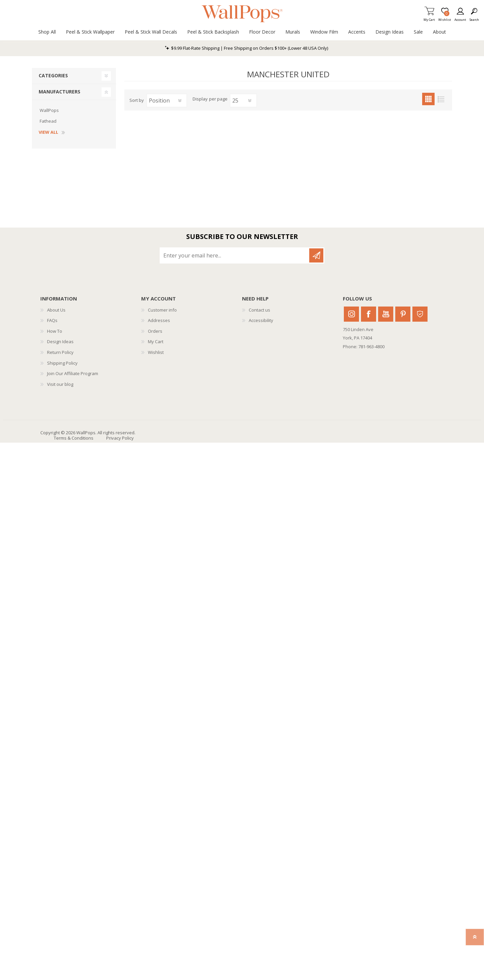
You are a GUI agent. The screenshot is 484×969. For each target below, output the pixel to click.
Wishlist (156, 352)
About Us (56, 310)
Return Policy (60, 352)
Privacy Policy (120, 438)
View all (48, 132)
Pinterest (402, 314)
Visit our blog (60, 384)
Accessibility (261, 320)
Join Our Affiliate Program (72, 373)
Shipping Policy (62, 363)
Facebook (368, 314)
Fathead (48, 121)
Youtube (385, 314)
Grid (428, 99)
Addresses (159, 320)
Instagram (351, 314)
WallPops (49, 110)
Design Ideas (60, 341)
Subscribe (316, 255)
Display (200, 99)
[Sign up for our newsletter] (235, 255)
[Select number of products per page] (243, 100)
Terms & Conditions (73, 438)
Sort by (136, 100)
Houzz (420, 314)
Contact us (259, 310)
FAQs (52, 320)
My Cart (429, 17)
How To (54, 331)
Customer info (162, 310)
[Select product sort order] (167, 100)
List (441, 99)
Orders (155, 331)
